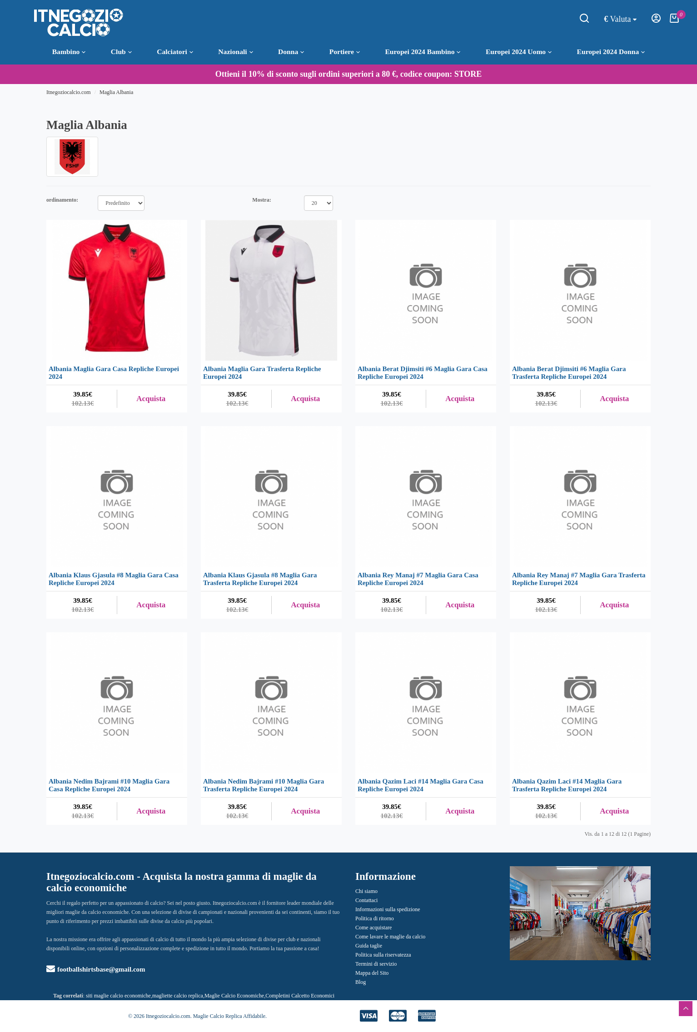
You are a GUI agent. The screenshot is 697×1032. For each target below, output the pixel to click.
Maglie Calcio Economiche (234, 995)
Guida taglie (368, 946)
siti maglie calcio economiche (118, 995)
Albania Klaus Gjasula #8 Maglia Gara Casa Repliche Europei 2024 (114, 578)
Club (121, 51)
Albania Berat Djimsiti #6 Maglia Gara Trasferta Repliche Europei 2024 (569, 372)
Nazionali (235, 51)
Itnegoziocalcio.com (68, 92)
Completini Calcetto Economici (299, 995)
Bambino (69, 51)
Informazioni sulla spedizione (387, 909)
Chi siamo (366, 891)
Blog (360, 982)
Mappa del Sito (371, 973)
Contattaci (366, 900)
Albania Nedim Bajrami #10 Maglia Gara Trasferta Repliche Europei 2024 (263, 785)
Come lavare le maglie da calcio (390, 936)
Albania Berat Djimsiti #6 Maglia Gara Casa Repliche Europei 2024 (423, 372)
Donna (291, 51)
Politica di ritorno (374, 918)
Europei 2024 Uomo (519, 51)
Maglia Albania (116, 92)
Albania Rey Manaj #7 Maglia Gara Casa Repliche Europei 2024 (418, 578)
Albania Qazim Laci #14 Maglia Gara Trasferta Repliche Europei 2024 (567, 785)
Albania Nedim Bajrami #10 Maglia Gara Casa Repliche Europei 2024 (109, 785)
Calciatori (175, 51)
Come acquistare (373, 927)
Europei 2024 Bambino (422, 51)
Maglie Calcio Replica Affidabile (229, 1016)
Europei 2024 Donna (611, 51)
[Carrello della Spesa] (674, 21)
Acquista (150, 398)
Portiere (344, 51)
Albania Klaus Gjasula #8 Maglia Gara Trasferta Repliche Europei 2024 (260, 578)
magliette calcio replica (177, 995)
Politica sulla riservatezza (383, 955)
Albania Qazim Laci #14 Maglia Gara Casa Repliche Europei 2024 (420, 785)
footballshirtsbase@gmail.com (95, 969)
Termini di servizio (376, 964)
